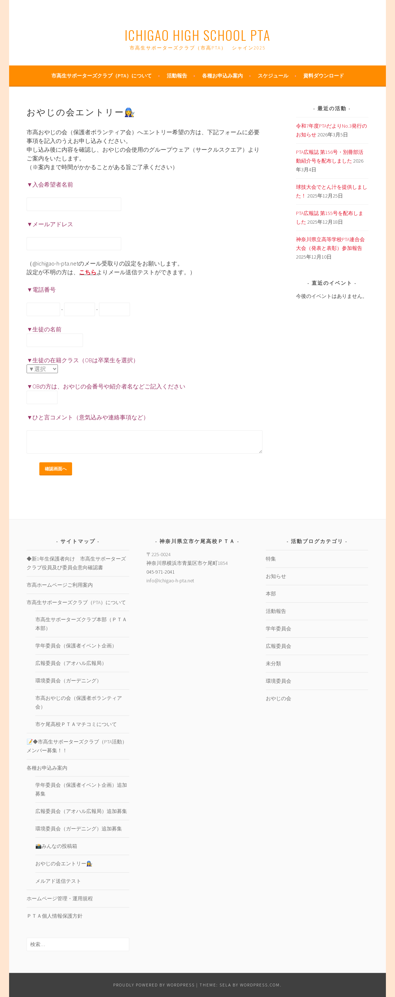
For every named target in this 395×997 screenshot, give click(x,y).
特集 (271, 558)
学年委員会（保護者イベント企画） (76, 645)
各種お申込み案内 (222, 75)
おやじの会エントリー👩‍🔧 (63, 863)
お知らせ (276, 576)
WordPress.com (260, 985)
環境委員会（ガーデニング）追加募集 (78, 828)
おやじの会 (278, 698)
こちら (87, 272)
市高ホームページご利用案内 (60, 585)
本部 (271, 593)
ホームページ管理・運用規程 (60, 898)
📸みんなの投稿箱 (56, 846)
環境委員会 (278, 681)
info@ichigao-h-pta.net (170, 580)
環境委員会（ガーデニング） (68, 680)
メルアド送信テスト (58, 881)
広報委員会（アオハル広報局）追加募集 (81, 811)
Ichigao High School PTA (197, 34)
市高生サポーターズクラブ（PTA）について (101, 75)
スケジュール (273, 75)
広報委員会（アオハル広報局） (71, 663)
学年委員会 (278, 628)
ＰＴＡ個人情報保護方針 (55, 916)
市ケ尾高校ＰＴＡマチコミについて (76, 724)
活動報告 (177, 75)
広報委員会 (278, 646)
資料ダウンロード (323, 75)
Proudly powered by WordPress (154, 985)
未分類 (273, 663)
